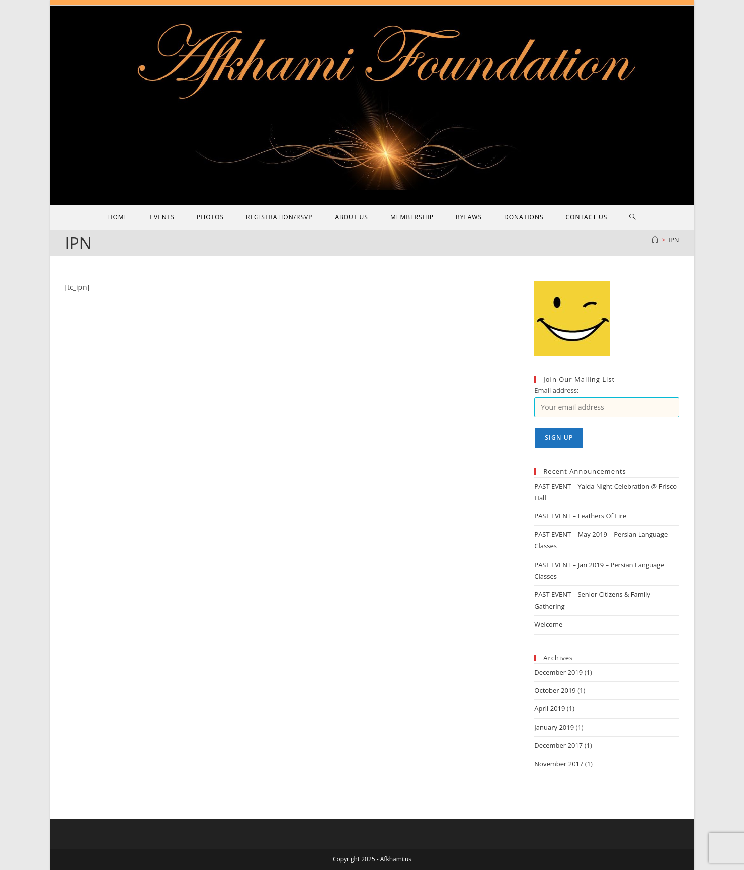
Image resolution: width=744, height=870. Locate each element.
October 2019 (554, 690)
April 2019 (549, 708)
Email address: (556, 390)
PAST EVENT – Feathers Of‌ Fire (580, 515)
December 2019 (558, 672)
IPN (673, 239)
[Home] (655, 239)
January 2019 (554, 727)
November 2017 (558, 763)
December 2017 (558, 745)
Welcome (548, 624)
